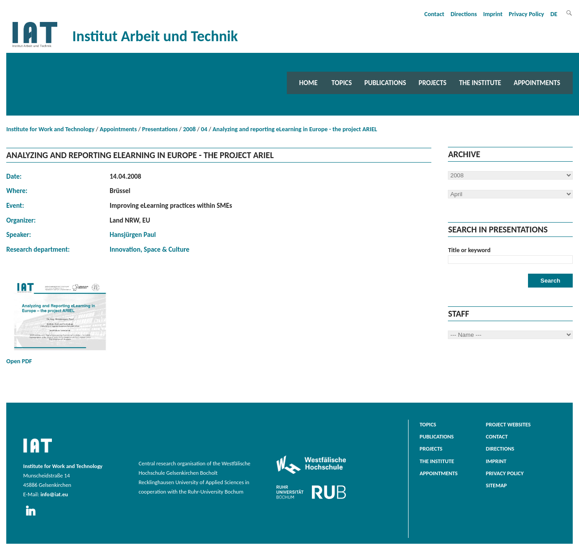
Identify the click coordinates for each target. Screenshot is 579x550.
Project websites (508, 424)
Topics (342, 82)
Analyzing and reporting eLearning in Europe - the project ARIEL (295, 129)
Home (308, 82)
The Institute (480, 82)
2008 (189, 129)
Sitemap (496, 485)
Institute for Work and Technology (50, 129)
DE (554, 14)
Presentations (160, 129)
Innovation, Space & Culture (149, 249)
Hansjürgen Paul (133, 234)
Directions (464, 14)
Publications (385, 82)
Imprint (492, 14)
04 (204, 129)
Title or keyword (469, 250)
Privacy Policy (526, 14)
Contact (434, 14)
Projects (433, 82)
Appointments (537, 82)
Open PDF (60, 321)
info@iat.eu (54, 494)
